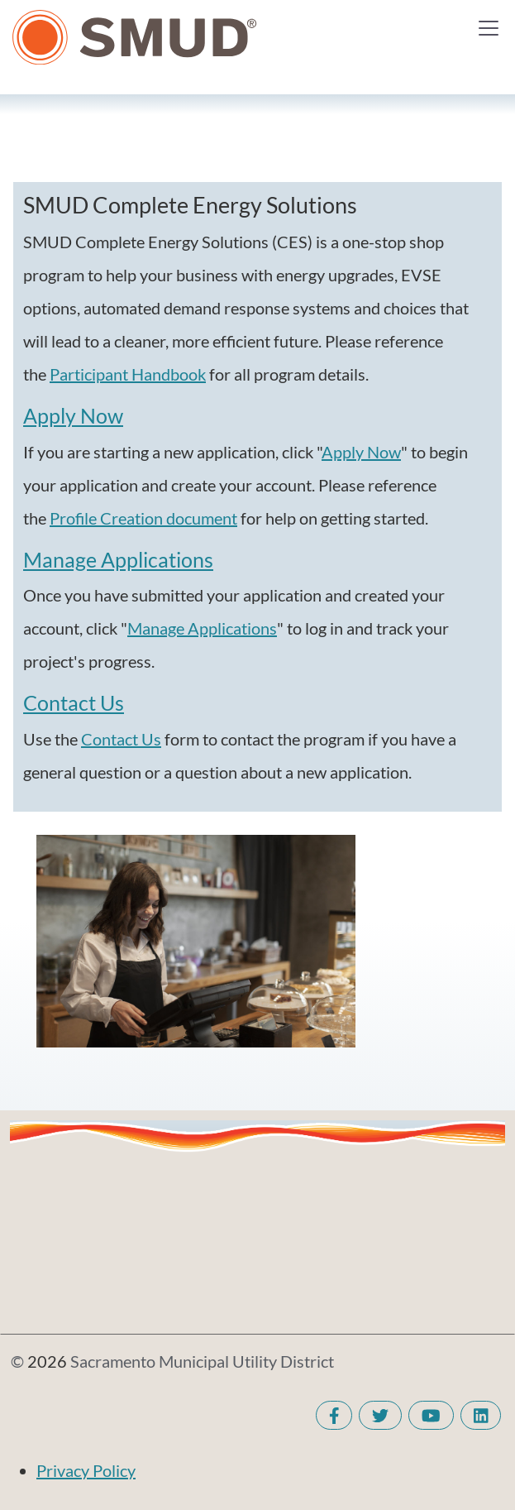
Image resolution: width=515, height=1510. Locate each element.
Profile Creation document (143, 518)
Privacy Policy (86, 1470)
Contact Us (73, 703)
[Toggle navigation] (488, 28)
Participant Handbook (128, 374)
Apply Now (73, 416)
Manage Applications (118, 560)
